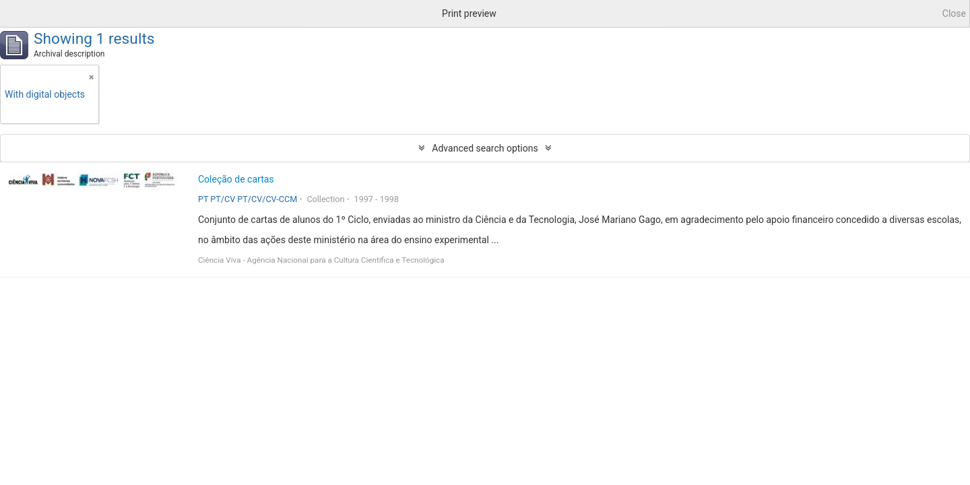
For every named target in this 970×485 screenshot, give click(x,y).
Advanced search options (485, 148)
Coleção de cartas (236, 179)
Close (954, 13)
